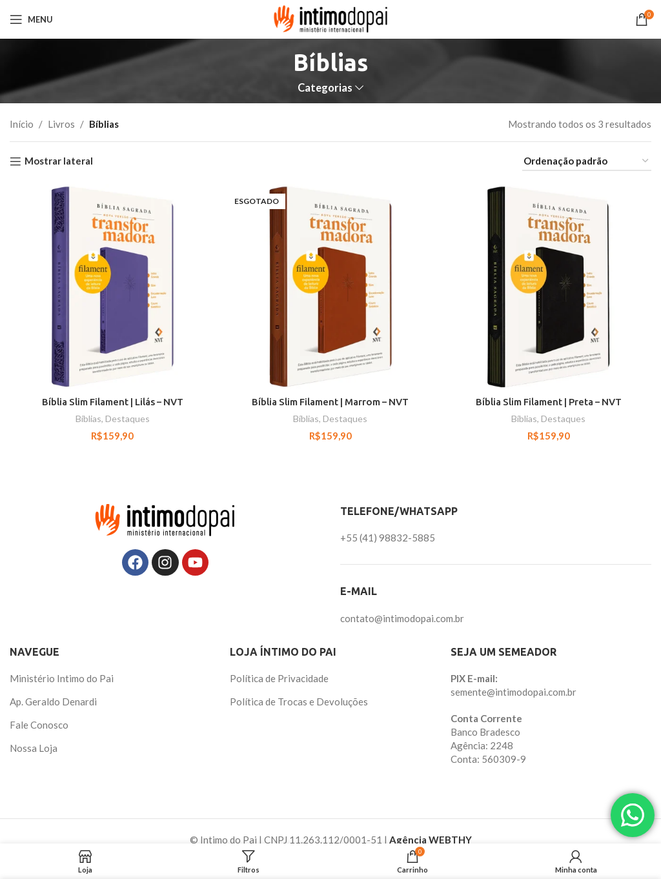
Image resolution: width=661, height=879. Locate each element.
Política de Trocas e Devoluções (299, 701)
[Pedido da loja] (586, 161)
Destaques (127, 418)
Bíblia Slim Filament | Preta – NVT (549, 401)
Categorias (325, 88)
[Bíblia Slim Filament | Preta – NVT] (548, 286)
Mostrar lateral (59, 161)
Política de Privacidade (279, 678)
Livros (61, 124)
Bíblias (88, 418)
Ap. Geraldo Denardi (53, 701)
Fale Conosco (39, 725)
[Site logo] (331, 18)
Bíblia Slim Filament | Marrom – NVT (330, 401)
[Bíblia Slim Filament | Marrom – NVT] (330, 286)
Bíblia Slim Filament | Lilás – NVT (112, 401)
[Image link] (165, 519)
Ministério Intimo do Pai (62, 678)
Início (22, 124)
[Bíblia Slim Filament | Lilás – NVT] (112, 286)
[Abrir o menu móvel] (31, 19)
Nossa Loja (33, 748)
